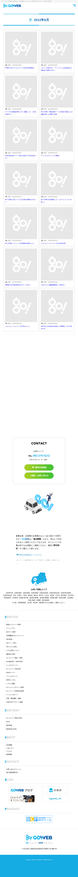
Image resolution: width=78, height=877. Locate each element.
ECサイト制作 (11, 632)
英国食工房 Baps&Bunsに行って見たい (21, 267)
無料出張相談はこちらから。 (30, 555)
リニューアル (10, 628)
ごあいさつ (10, 748)
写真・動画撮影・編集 (13, 698)
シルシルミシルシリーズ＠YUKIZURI (57, 225)
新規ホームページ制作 (13, 624)
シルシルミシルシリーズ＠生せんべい (21, 308)
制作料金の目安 (11, 729)
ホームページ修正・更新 (14, 658)
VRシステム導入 (11, 647)
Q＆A (8, 721)
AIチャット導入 (11, 643)
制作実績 (9, 725)
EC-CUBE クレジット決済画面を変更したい (21, 225)
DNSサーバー (10, 672)
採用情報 (9, 754)
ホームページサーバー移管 (15, 687)
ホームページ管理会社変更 (15, 691)
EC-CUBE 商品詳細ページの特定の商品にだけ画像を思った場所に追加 (57, 95)
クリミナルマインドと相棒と (57, 137)
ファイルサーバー (12, 676)
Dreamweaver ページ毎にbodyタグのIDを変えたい (21, 139)
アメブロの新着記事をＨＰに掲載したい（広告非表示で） (21, 95)
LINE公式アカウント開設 (14, 702)
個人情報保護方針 (12, 772)
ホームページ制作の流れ (14, 718)
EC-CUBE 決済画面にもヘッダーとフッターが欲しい (57, 183)
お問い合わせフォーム (13, 769)
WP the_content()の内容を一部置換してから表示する (57, 310)
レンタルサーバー (12, 665)
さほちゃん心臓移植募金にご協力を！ (57, 267)
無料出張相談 (39, 467)
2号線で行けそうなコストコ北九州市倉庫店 (21, 50)
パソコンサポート (12, 694)
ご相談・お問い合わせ (39, 475)
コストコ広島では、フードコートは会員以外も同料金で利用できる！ (57, 51)
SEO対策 (9, 639)
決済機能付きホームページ (15, 635)
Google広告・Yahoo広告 (14, 661)
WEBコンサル (11, 680)
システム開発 (10, 683)
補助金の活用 (10, 654)
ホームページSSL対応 (13, 669)
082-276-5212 (41, 455)
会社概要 (9, 745)
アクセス (9, 751)
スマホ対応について (12, 650)
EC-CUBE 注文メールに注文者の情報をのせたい (21, 183)
